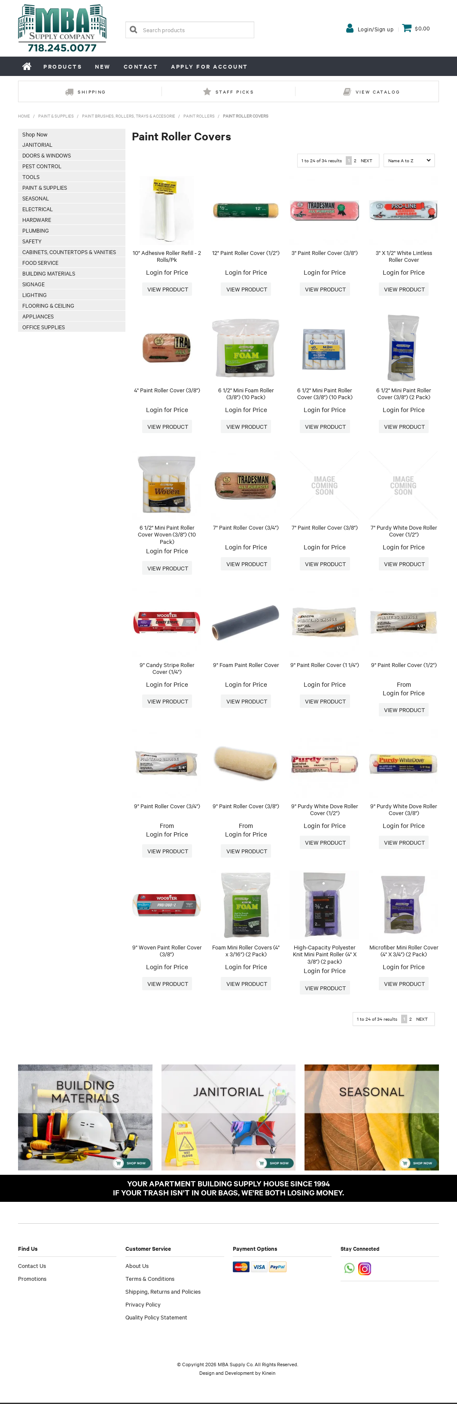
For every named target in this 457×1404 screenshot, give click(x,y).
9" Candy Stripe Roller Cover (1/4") (167, 668)
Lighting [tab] (34, 294)
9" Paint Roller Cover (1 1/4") (324, 664)
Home (27, 66)
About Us (137, 1267)
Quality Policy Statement (156, 1318)
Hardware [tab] (36, 219)
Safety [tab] (32, 241)
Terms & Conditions (149, 1279)
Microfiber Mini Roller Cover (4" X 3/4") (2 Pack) (404, 951)
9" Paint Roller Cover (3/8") (246, 806)
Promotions (32, 1279)
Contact (141, 66)
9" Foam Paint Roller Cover (246, 664)
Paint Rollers (199, 115)
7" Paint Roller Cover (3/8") (325, 527)
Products (62, 66)
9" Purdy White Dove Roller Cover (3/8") (403, 809)
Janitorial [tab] (37, 144)
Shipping (92, 91)
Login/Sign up (376, 29)
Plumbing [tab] (35, 230)
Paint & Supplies (56, 115)
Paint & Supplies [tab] (44, 187)
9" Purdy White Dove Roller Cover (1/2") (324, 809)
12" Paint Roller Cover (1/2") (246, 252)
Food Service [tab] (40, 262)
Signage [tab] (33, 284)
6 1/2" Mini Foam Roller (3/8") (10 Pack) (246, 393)
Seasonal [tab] (35, 198)
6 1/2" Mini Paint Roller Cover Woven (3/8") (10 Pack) (167, 534)
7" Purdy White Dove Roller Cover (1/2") (404, 530)
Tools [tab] (31, 176)
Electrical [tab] (37, 208)
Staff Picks (235, 91)
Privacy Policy (143, 1305)
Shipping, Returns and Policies (163, 1292)
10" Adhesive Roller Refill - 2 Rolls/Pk (167, 256)
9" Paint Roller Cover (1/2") (404, 664)
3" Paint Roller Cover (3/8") (325, 252)
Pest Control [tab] (41, 166)
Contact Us (32, 1267)
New (103, 66)
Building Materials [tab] (48, 273)
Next (366, 160)
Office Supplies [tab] (43, 327)
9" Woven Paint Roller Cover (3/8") (167, 951)
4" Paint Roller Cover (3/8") (167, 390)
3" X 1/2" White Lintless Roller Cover (404, 256)
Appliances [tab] (38, 316)
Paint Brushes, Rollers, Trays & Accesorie (128, 115)
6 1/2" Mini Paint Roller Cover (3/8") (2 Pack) (403, 393)
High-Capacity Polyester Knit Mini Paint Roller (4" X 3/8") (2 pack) (324, 955)
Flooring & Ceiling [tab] (48, 305)
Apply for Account (209, 66)
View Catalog (378, 91)
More (167, 289)
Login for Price (167, 272)
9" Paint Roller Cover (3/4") (167, 806)
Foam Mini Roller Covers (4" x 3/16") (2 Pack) (246, 951)
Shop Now (34, 134)
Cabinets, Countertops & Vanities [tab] (69, 251)
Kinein (268, 1374)
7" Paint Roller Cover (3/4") (246, 527)
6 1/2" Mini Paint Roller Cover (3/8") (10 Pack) (325, 393)
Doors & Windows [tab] (46, 155)
